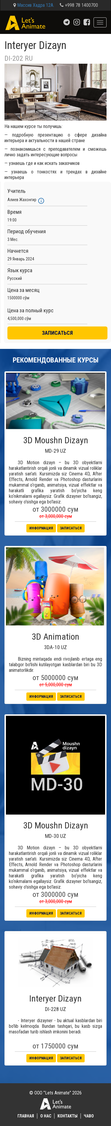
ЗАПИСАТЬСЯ (57, 333)
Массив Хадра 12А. (35, 5)
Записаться (71, 528)
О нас (45, 1116)
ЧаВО (89, 1116)
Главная (25, 1116)
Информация (41, 528)
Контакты (67, 1116)
